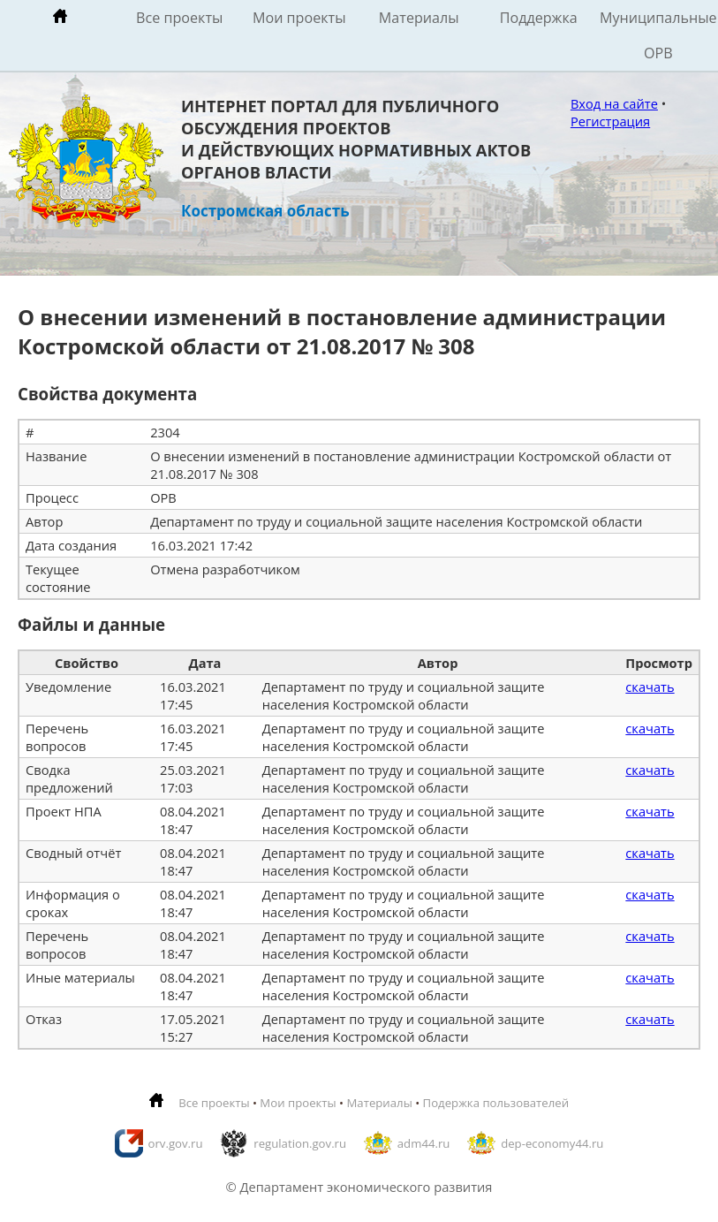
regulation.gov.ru (299, 1143)
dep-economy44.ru (552, 1143)
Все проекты (179, 17)
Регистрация (610, 121)
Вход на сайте (614, 103)
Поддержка (539, 17)
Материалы (419, 17)
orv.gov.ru (175, 1143)
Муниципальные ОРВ (658, 35)
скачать (649, 686)
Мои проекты (299, 17)
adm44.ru (423, 1143)
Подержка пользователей (496, 1103)
